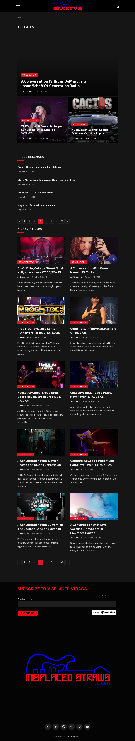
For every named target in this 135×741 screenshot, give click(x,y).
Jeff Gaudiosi (27, 91)
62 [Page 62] (61, 562)
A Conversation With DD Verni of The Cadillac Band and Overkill (40, 526)
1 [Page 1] (24, 221)
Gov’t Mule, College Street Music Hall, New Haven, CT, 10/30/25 (40, 270)
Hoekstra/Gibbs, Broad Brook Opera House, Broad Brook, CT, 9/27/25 (39, 396)
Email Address (25, 599)
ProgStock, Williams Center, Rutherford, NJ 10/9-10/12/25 (38, 330)
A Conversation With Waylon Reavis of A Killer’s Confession (39, 462)
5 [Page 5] (46, 221)
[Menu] (18, 6)
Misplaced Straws (71, 736)
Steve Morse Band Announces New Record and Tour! (47, 179)
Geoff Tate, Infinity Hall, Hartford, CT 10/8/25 (93, 330)
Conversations (29, 75)
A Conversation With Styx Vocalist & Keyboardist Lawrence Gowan (88, 529)
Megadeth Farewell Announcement (37, 205)
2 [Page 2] (29, 221)
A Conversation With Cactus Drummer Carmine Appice (89, 131)
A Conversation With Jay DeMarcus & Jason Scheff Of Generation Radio (53, 83)
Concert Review (30, 121)
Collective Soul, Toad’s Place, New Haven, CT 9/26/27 (91, 394)
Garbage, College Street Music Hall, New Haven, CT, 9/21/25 (92, 462)
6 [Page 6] (51, 221)
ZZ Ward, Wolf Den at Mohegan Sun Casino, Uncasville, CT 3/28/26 (42, 129)
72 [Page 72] (61, 221)
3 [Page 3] (35, 221)
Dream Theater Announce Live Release (39, 167)
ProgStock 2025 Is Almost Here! (35, 192)
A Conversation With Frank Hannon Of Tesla (89, 270)
